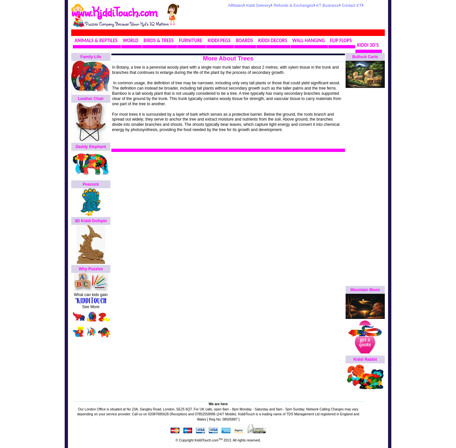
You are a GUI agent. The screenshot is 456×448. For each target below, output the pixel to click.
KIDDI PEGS (219, 40)
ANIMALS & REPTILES (96, 40)
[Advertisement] (304, 17)
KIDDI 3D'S (368, 45)
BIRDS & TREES (159, 40)
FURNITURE (191, 40)
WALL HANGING (308, 40)
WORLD (130, 40)
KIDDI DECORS (272, 40)
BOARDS (244, 40)
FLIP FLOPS (341, 40)
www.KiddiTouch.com (114, 11)
